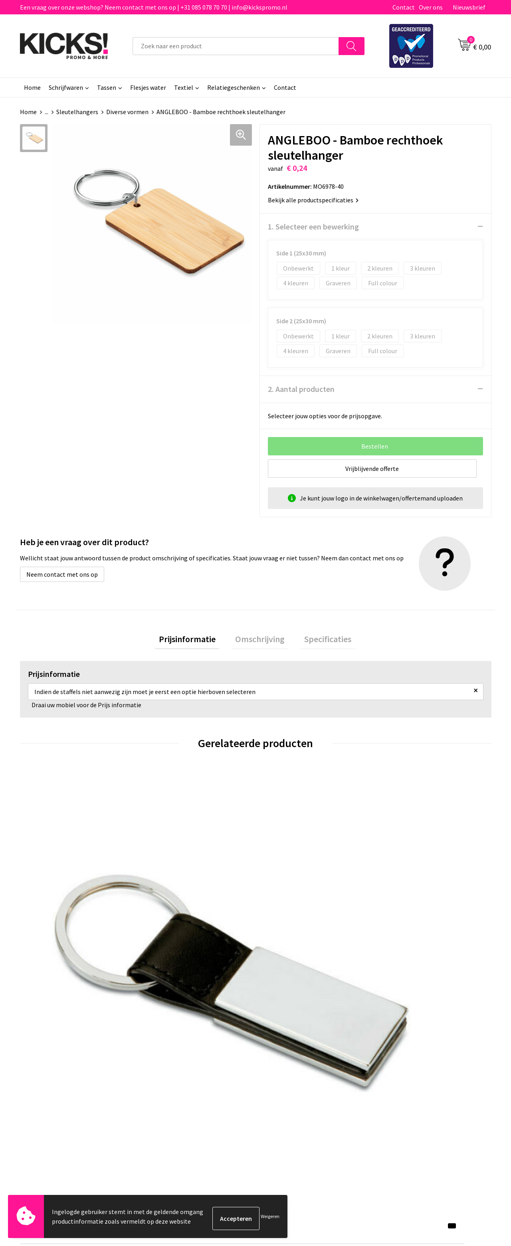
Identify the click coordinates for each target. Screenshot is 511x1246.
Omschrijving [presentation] (260, 640)
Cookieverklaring (405, 1051)
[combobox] (236, 46)
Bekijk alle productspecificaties (313, 200)
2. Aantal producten (301, 389)
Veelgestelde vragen (176, 1051)
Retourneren (283, 1063)
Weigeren (270, 1218)
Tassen (106, 87)
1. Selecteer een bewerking (313, 226)
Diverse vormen (127, 112)
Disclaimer (396, 1063)
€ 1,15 (165, 914)
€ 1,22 (47, 914)
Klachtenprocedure (175, 1075)
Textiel (183, 87)
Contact (403, 7)
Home (32, 87)
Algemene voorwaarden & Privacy (427, 1039)
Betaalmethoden (289, 1051)
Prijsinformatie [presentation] (194, 640)
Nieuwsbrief (469, 7)
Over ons (431, 7)
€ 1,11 (283, 914)
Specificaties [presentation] (320, 640)
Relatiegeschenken (233, 87)
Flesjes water (148, 87)
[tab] (194, 641)
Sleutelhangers (77, 112)
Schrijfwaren (66, 87)
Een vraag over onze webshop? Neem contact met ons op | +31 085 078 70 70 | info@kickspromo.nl (153, 7)
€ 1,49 (401, 914)
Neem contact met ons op (62, 574)
